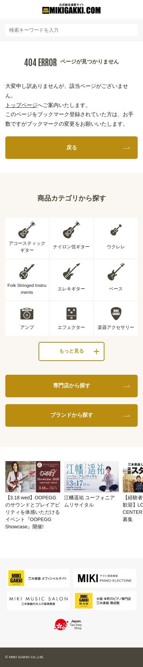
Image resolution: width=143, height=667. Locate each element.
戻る (71, 147)
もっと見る (71, 351)
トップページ (21, 105)
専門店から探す (71, 385)
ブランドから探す (71, 415)
